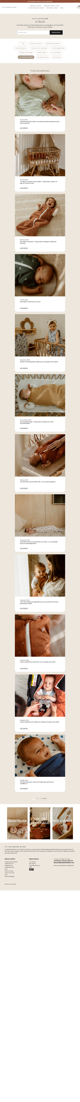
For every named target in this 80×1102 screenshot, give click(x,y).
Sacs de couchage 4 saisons (36, 8)
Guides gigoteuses (57, 48)
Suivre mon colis (9, 872)
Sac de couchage (40, 820)
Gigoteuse (17, 820)
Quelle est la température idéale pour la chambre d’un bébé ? (39, 361)
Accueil (34, 18)
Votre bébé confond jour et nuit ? (30, 301)
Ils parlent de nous (34, 865)
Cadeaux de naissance (11, 861)
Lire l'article (24, 127)
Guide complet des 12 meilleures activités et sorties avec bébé (39, 721)
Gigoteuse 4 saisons (35, 5)
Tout (23, 43)
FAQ (6, 868)
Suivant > (44, 798)
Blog (61, 8)
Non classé (56, 57)
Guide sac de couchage (39, 48)
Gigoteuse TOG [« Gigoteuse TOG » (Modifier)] (9, 863)
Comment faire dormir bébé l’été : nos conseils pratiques (38, 481)
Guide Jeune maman (52, 43)
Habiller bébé (41, 52)
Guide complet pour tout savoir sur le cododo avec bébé (38, 661)
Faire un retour (9, 870)
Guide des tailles (9, 867)
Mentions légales (9, 876)
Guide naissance (21, 48)
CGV (6, 874)
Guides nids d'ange (26, 52)
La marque (32, 861)
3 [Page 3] (38, 798)
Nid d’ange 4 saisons (52, 8)
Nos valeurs (32, 863)
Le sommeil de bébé (26, 57)
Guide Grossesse (36, 43)
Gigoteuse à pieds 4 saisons (51, 5)
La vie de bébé (55, 52)
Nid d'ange (63, 820)
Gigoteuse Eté (9, 865)
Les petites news (42, 57)
